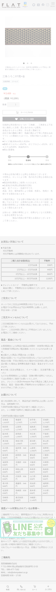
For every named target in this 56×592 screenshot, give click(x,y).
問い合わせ (21, 588)
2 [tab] (28, 64)
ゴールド (15, 81)
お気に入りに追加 (24, 119)
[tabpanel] (28, 36)
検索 (8, 588)
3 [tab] (32, 64)
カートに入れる (24, 112)
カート (34, 588)
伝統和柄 (6, 81)
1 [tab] (24, 64)
